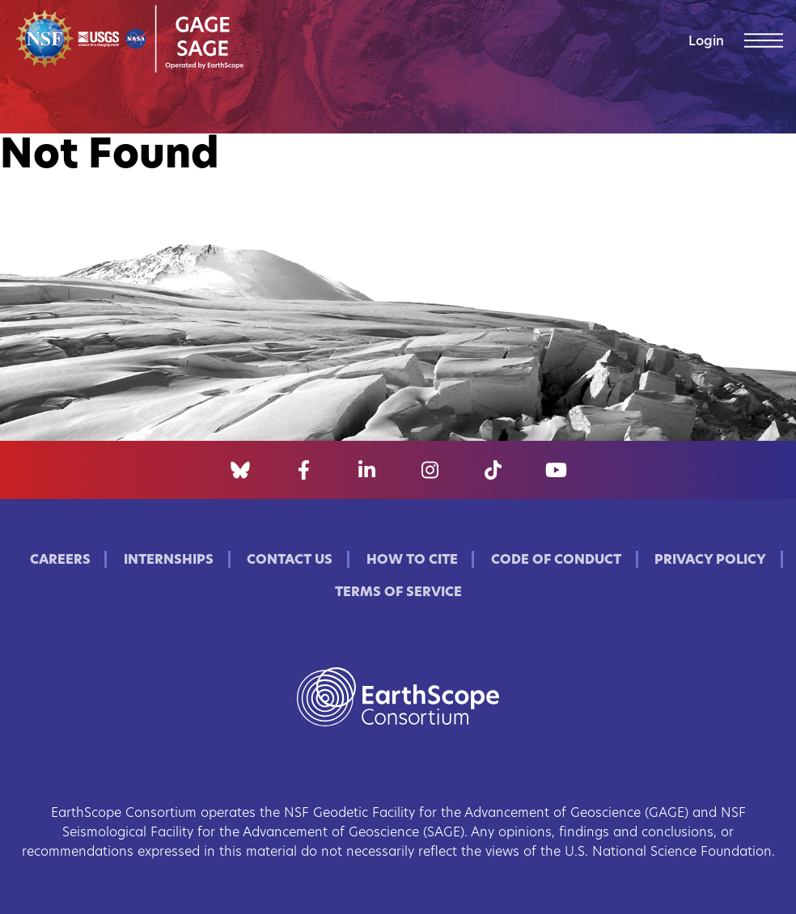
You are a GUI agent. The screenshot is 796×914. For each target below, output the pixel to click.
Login (706, 42)
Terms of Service (398, 592)
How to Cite (412, 560)
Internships (169, 560)
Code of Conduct (556, 560)
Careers (60, 560)
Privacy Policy (710, 560)
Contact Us (289, 560)
